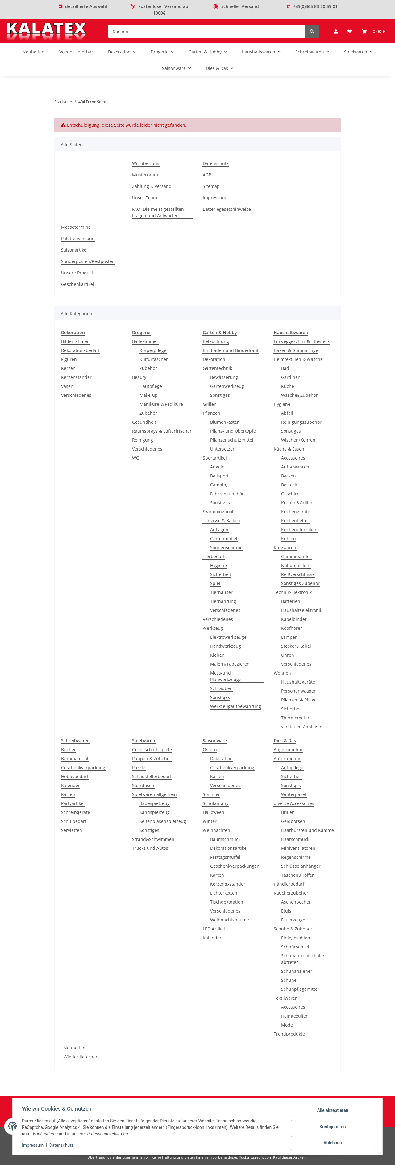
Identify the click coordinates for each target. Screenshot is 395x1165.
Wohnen (282, 673)
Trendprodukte (289, 1034)
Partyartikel (73, 803)
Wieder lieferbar (81, 1057)
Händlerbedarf (289, 884)
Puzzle (138, 767)
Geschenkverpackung (83, 767)
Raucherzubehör (291, 893)
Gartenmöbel (223, 538)
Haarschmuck (295, 839)
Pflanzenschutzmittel (231, 440)
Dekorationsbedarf (80, 350)
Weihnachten (216, 830)
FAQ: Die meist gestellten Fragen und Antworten (158, 212)
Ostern (210, 749)
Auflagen (219, 529)
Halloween (213, 812)
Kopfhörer (291, 628)
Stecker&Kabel (296, 646)
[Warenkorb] (373, 31)
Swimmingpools (219, 512)
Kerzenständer (76, 377)
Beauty (139, 377)
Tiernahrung (223, 601)
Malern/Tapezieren (230, 664)
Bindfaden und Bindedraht (231, 350)
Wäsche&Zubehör (299, 395)
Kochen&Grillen (297, 503)
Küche (287, 386)
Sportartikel (215, 458)
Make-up (148, 395)
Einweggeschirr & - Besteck (302, 341)
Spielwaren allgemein (154, 794)
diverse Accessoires (294, 803)
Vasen (67, 386)
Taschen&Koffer (297, 875)
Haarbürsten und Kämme (307, 830)
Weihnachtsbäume (229, 920)
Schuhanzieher (296, 971)
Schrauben (221, 688)
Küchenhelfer (295, 520)
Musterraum (145, 175)
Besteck (289, 485)
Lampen (289, 637)
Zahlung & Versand (152, 186)
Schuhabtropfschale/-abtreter (303, 959)
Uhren (287, 655)
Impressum (33, 1145)
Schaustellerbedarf (152, 776)
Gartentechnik (217, 368)
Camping (219, 485)
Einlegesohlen (295, 938)
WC (135, 458)
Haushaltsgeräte (298, 682)
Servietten (71, 830)
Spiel (215, 583)
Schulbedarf (73, 821)
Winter (210, 821)
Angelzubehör (288, 749)
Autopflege (292, 767)
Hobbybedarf (74, 776)
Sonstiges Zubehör (300, 583)
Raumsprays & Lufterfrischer (162, 431)
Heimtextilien (295, 1016)
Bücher (68, 749)
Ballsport (219, 476)
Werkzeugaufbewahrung (235, 706)
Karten (68, 794)
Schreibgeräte (75, 812)
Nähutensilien (295, 565)
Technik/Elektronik (293, 592)
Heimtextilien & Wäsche (298, 359)
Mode (287, 1025)
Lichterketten (223, 893)
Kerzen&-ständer (227, 884)
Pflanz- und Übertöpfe (233, 431)
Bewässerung (224, 377)
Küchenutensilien (299, 529)
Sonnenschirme (226, 547)
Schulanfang (216, 803)
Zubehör (148, 368)
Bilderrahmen (75, 341)
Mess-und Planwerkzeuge (225, 676)
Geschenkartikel (77, 284)
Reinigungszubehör (301, 422)
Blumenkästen (225, 422)
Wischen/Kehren (298, 440)
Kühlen (288, 538)
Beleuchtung (216, 341)
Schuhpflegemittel (300, 989)
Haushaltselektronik (301, 610)
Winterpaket (293, 794)
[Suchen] (206, 31)
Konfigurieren (332, 1127)
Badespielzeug (154, 803)
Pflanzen (211, 413)
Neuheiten (74, 1048)
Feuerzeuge (293, 920)
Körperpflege (152, 350)
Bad (285, 368)
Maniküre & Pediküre (161, 404)
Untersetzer (222, 449)
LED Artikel (214, 929)
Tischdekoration (226, 902)
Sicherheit (220, 574)
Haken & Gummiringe (296, 350)
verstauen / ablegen (301, 727)
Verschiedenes (76, 395)
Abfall (287, 413)
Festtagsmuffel (225, 857)
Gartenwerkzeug (227, 386)
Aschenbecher (296, 902)
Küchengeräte (295, 512)
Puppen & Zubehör (151, 758)
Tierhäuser (221, 592)
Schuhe (289, 980)
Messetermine (76, 227)
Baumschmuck (225, 839)
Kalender (70, 785)
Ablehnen (332, 1143)
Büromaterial (74, 758)
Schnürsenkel (295, 947)
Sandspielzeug (154, 812)
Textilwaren (286, 998)
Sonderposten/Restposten (88, 261)
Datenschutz (62, 1145)
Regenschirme (296, 857)
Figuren (69, 359)
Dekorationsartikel (229, 848)
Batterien (290, 601)
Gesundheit (144, 422)
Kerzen (68, 368)
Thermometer (295, 718)
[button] (336, 31)
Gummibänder (296, 556)
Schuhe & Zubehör (293, 929)
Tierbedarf (214, 556)
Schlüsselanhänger (301, 866)
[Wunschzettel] (350, 31)
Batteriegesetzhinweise (227, 209)
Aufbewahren (295, 467)
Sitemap (211, 186)
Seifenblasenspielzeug (162, 821)
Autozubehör (287, 758)
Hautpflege (150, 386)
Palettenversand (78, 238)
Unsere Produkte (78, 273)
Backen (288, 476)
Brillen (288, 812)
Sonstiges (220, 395)
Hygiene (218, 565)
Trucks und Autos (150, 848)
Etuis (286, 911)
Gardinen (291, 377)
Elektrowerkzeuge (228, 637)
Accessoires (293, 458)
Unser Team (144, 198)
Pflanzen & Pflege (299, 700)
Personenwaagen (299, 691)
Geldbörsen (293, 821)
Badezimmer (145, 341)
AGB (207, 175)
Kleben (217, 655)
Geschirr (290, 494)
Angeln (217, 467)
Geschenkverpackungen (235, 866)
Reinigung (142, 440)
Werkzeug (213, 628)
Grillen (210, 404)
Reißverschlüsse (298, 574)
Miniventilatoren (298, 848)
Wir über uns (145, 163)
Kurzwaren (285, 547)
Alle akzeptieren (331, 1110)
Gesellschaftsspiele (152, 749)
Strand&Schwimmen (153, 839)
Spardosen (143, 785)
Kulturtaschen (154, 359)
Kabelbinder (294, 619)
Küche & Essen (289, 449)
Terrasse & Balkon (221, 520)
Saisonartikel (74, 250)
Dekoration (214, 359)
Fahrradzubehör (227, 494)
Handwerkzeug (225, 646)
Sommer (211, 794)
